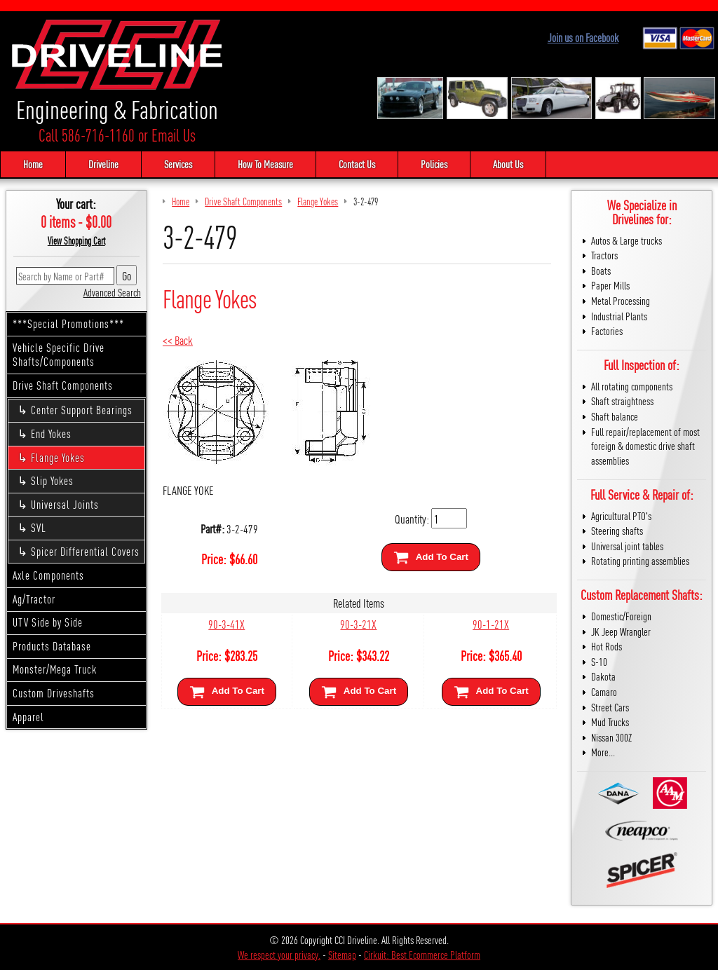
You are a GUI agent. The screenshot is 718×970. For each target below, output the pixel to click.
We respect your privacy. (279, 954)
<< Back (178, 340)
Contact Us (357, 163)
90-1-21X (491, 623)
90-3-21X (358, 623)
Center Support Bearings (82, 409)
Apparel (28, 716)
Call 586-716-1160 (87, 135)
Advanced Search (112, 292)
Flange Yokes (58, 457)
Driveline (103, 163)
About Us (508, 163)
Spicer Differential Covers (85, 551)
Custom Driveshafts (54, 692)
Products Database (52, 645)
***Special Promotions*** (68, 323)
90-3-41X (226, 623)
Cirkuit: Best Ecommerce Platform (422, 954)
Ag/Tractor (34, 599)
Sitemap (342, 954)
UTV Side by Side (48, 622)
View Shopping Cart (76, 240)
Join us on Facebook (583, 37)
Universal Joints (65, 504)
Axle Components (48, 575)
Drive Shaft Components (63, 385)
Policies (434, 163)
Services (178, 163)
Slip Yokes (52, 480)
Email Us (173, 135)
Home (33, 163)
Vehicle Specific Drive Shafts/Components (58, 354)
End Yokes (51, 433)
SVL (38, 527)
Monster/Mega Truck (55, 669)
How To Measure (265, 163)
